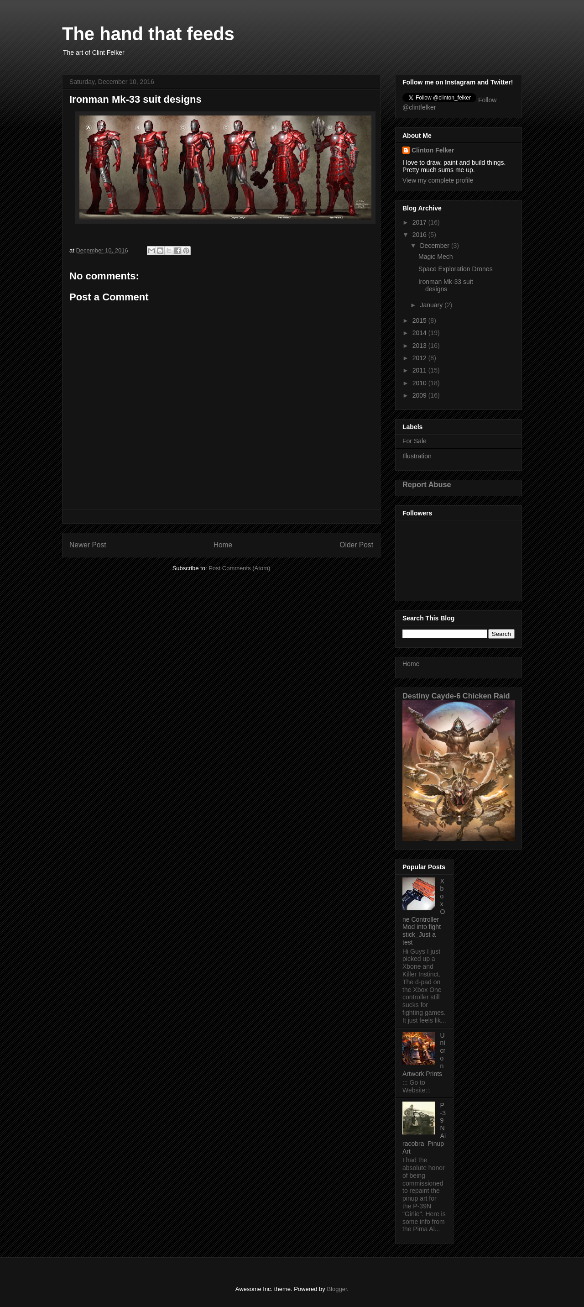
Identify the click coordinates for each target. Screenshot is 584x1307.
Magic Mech (435, 256)
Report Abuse (426, 484)
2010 (420, 383)
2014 (420, 332)
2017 (420, 222)
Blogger (337, 1289)
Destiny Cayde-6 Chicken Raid (456, 696)
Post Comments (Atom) (239, 568)
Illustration (417, 456)
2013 (420, 345)
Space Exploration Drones (455, 269)
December (435, 245)
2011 (420, 370)
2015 (420, 320)
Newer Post (87, 545)
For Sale (414, 441)
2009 (420, 395)
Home (223, 545)
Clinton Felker (433, 150)
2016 (420, 234)
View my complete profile (437, 180)
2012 (420, 358)
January (432, 305)
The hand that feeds (148, 34)
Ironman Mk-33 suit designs (445, 285)
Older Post (356, 545)
